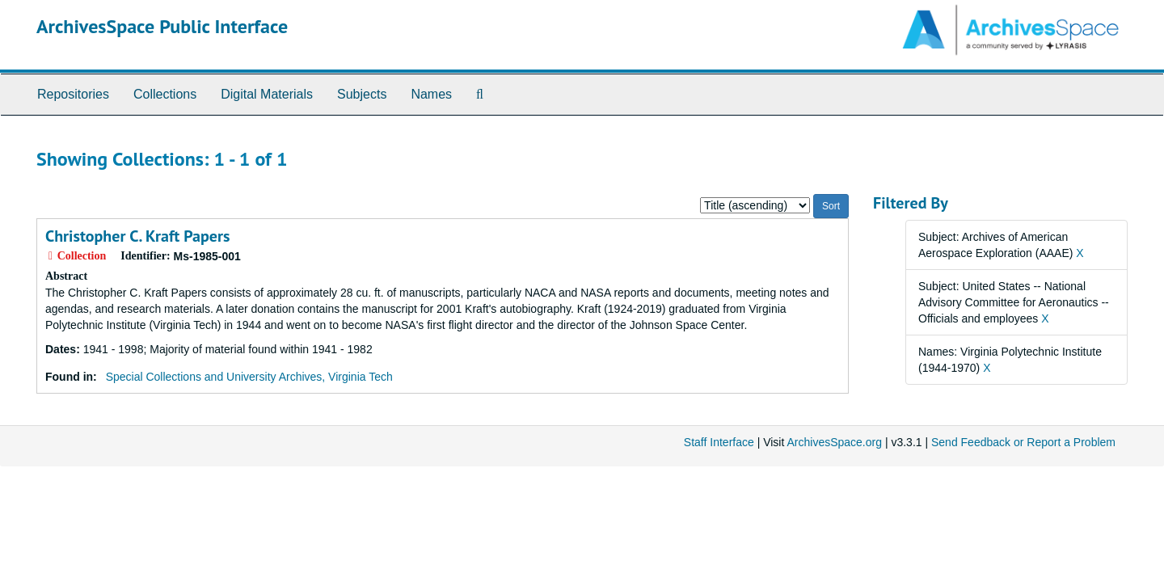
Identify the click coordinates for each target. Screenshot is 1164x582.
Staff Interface (719, 442)
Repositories (73, 94)
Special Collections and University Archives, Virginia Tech (249, 376)
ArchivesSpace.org (834, 442)
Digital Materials (267, 94)
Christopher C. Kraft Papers (137, 236)
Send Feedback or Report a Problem (1023, 442)
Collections (164, 94)
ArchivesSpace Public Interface (162, 26)
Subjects (361, 94)
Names (431, 94)
